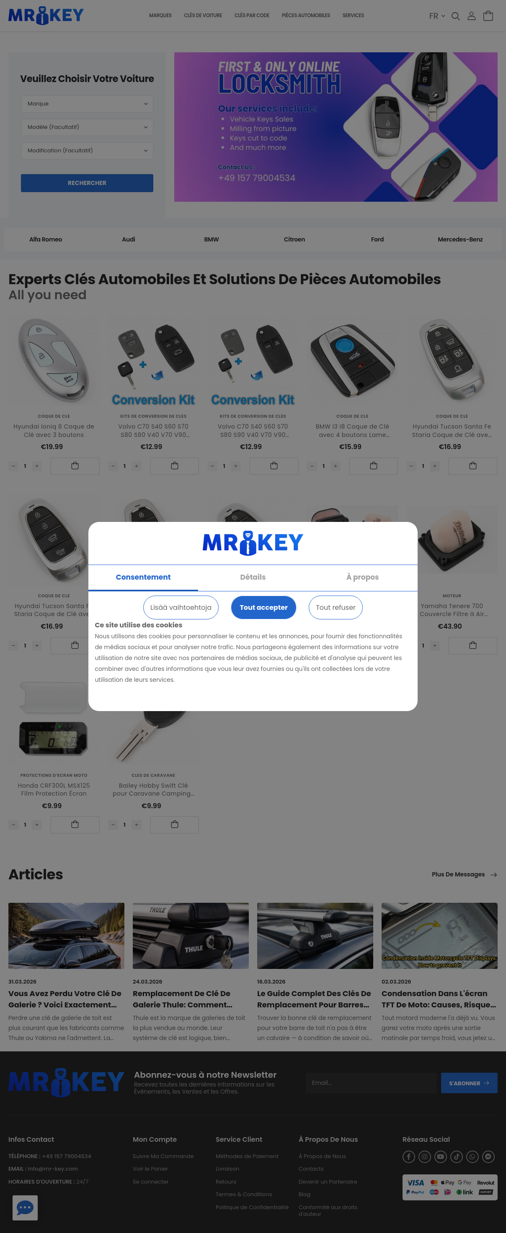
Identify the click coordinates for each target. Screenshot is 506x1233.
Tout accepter (263, 607)
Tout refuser (336, 607)
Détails (253, 577)
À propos (362, 577)
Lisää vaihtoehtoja (181, 607)
